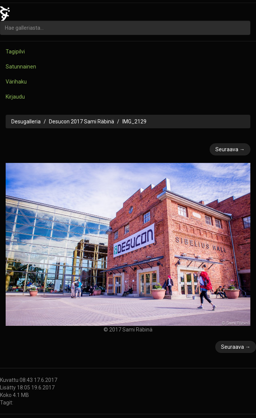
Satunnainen (21, 67)
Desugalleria (26, 122)
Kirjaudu (15, 97)
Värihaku (16, 82)
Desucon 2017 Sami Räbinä (81, 122)
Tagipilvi (15, 52)
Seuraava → (230, 149)
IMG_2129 (134, 122)
